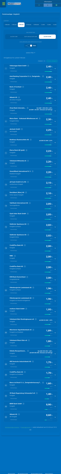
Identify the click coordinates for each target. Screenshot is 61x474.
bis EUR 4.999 (13, 36)
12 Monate (28, 24)
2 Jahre (43, 24)
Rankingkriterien (26, 443)
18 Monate (36, 24)
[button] (31, 69)
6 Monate (14, 24)
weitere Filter (30, 53)
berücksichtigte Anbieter (12, 443)
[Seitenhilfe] (56, 5)
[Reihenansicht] (39, 5)
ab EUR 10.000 (47, 36)
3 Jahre (49, 24)
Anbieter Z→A (41, 61)
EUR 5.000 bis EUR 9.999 (30, 36)
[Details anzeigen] (55, 69)
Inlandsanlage (13, 71)
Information (48, 1)
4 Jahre (55, 24)
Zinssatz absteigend (52, 61)
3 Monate (7, 24)
